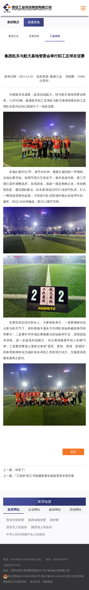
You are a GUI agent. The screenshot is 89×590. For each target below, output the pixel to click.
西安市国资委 (15, 520)
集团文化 (13, 36)
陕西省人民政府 (41, 527)
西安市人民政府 (16, 527)
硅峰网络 (48, 581)
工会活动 (55, 36)
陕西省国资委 (37, 520)
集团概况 (13, 22)
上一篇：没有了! (14, 469)
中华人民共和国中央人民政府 (25, 534)
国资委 (54, 520)
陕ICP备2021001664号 (53, 576)
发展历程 (34, 36)
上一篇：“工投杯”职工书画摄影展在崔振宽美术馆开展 (38, 475)
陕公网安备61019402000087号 (21, 576)
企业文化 (34, 22)
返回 (73, 451)
